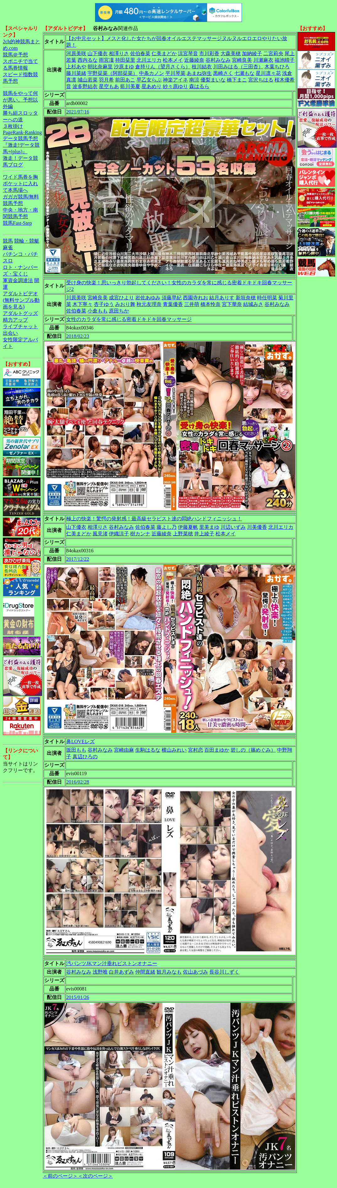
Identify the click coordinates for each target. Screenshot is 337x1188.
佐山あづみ (195, 972)
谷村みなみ (218, 60)
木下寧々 (82, 304)
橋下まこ (237, 79)
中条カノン (151, 73)
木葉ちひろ (277, 66)
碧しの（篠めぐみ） (253, 750)
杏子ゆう (104, 304)
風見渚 (100, 533)
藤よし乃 (167, 527)
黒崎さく (223, 73)
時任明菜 (267, 297)
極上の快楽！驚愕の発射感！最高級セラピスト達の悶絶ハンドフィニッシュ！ (154, 518)
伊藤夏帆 (188, 527)
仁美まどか (164, 53)
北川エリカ (149, 60)
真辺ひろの (85, 756)
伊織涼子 (119, 533)
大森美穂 (231, 53)
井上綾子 (204, 533)
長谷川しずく (224, 972)
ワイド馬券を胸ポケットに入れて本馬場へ (20, 183)
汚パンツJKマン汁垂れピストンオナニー (111, 963)
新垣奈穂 (246, 297)
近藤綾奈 (194, 60)
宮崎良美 (242, 60)
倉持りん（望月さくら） (162, 66)
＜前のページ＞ (60, 1176)
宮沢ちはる (260, 79)
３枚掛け (13, 126)
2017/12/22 (77, 559)
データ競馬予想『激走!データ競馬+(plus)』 (21, 145)
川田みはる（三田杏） (238, 66)
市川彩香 (209, 53)
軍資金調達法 (18, 280)
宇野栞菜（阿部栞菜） (113, 73)
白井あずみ (121, 972)
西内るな (88, 60)
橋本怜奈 (211, 304)
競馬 (8, 241)
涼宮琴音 (188, 53)
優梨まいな (213, 79)
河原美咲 (76, 53)
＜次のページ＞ (95, 1176)
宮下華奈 (232, 304)
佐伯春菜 (140, 53)
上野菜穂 (183, 533)
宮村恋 (195, 750)
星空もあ (109, 86)
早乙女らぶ (149, 79)
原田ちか (119, 310)
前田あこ (125, 79)
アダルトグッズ (20, 313)
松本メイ (173, 60)
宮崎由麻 (124, 750)
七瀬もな (244, 73)
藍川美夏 (130, 86)
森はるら (199, 86)
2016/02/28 (77, 782)
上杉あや (76, 66)
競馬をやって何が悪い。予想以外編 (20, 100)
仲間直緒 (145, 972)
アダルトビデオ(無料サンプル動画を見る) (21, 300)
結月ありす (221, 297)
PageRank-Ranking (22, 132)
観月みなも (169, 972)
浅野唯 (100, 972)
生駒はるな (147, 750)
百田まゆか (216, 750)
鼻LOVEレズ (80, 741)
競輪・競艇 (26, 241)
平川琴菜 (175, 73)
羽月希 (106, 79)
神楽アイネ (175, 79)
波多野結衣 (85, 86)
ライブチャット (20, 326)
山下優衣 (98, 53)
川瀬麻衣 (263, 60)
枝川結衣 (202, 66)
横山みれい (174, 750)
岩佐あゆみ (147, 297)
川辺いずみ (233, 527)
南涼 (194, 79)
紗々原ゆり (175, 86)
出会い (10, 333)
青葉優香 (173, 304)
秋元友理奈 (149, 304)
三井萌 (191, 304)
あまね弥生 (199, 73)
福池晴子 (285, 60)
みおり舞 (125, 304)
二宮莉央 (273, 53)
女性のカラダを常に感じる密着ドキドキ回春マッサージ (129, 319)
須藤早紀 (172, 297)
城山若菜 (88, 79)
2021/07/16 (77, 111)
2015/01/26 (77, 997)
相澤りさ (119, 53)
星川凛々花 (268, 73)
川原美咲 (76, 297)
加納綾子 (252, 53)
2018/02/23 (77, 336)
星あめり (152, 86)
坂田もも (76, 750)
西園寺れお (195, 297)
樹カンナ (140, 533)
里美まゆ (209, 527)
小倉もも (98, 310)
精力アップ (15, 320)
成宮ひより (121, 297)
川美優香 (257, 527)
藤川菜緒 (76, 73)
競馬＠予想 (15, 54)
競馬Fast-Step (17, 223)
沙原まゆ (124, 66)
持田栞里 (125, 60)
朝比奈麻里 (100, 66)
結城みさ (253, 304)
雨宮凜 (106, 60)
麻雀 (8, 247)
